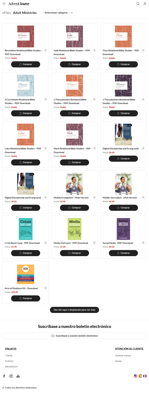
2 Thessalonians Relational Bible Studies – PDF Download (70, 101)
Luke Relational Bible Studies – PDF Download (23, 150)
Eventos (9, 361)
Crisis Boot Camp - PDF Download (22, 242)
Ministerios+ (11, 366)
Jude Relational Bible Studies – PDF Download (72, 52)
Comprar (25, 64)
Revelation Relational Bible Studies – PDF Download (23, 52)
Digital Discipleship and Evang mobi (121, 148)
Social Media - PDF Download (118, 242)
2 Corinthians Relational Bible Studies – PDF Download (20, 101)
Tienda (8, 355)
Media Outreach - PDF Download (71, 242)
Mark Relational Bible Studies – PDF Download (72, 150)
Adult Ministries (25, 13)
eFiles (6, 13)
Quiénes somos (123, 355)
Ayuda (118, 361)
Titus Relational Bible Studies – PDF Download (121, 52)
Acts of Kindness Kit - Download (21, 288)
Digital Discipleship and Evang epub (23, 197)
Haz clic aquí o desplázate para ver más (74, 309)
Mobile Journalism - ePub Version (120, 197)
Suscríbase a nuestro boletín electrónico (74, 336)
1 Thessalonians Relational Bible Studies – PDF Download (119, 101)
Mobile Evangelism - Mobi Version (71, 197)
